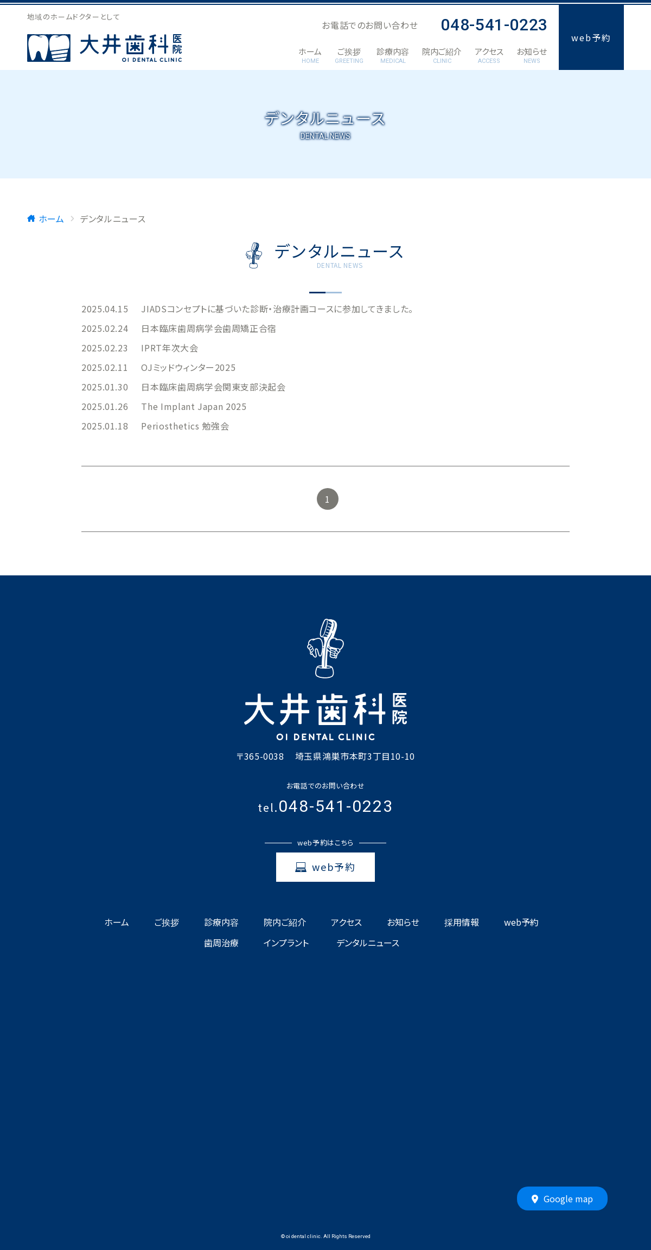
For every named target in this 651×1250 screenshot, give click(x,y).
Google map (562, 1199)
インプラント (286, 942)
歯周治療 (221, 942)
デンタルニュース (367, 942)
